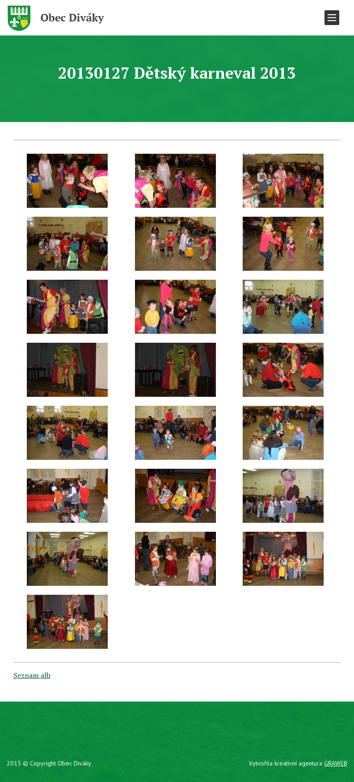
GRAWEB (335, 763)
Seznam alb (32, 675)
